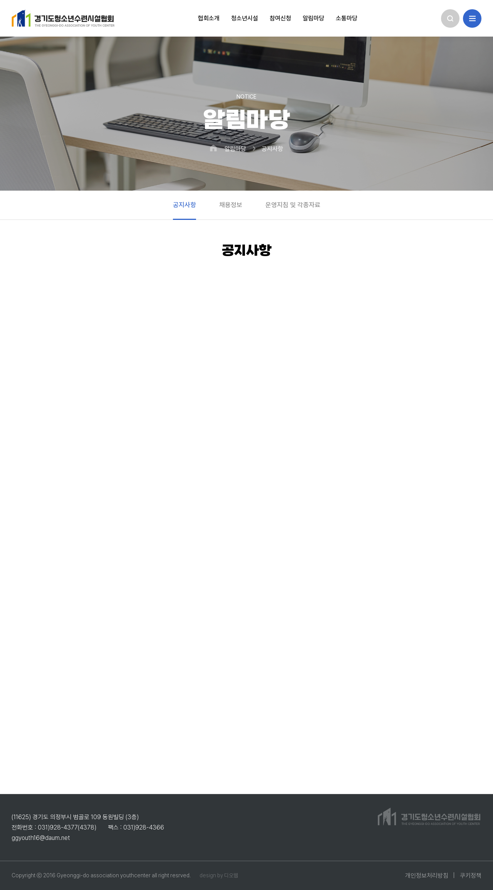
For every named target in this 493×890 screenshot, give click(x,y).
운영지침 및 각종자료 (292, 205)
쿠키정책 (470, 875)
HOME (213, 148)
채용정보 (230, 205)
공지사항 (272, 149)
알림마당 (235, 149)
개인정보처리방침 (426, 875)
